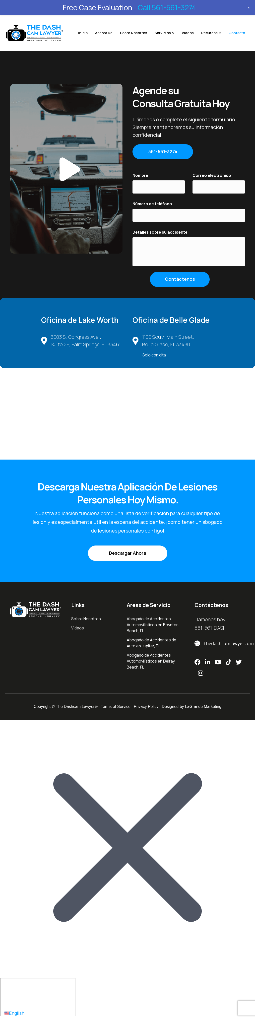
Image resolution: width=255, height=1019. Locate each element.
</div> (38, 997)
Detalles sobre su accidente (160, 232)
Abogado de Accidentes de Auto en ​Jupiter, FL (151, 643)
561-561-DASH (210, 627)
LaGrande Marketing (203, 706)
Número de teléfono (152, 203)
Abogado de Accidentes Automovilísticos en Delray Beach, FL (151, 661)
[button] (66, 169)
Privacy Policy (146, 706)
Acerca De (104, 32)
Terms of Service (115, 706)
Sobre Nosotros (133, 32)
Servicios (163, 32)
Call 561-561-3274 (167, 7)
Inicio (83, 32)
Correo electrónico (211, 175)
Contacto (237, 32)
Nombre (140, 175)
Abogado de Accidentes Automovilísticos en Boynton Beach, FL (153, 624)
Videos (188, 32)
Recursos (209, 32)
